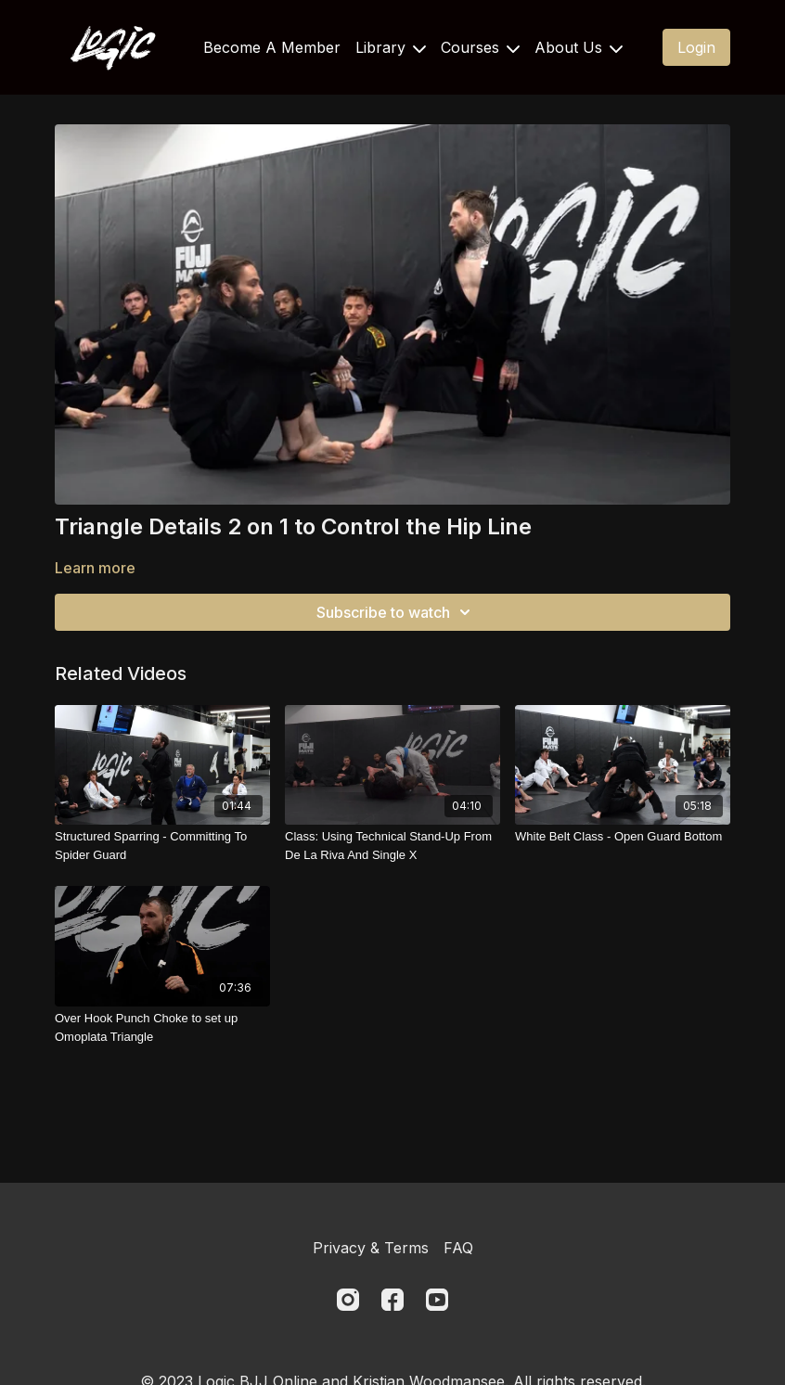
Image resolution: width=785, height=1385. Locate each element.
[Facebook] (392, 1300)
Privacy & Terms (371, 1247)
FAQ (458, 1247)
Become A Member (272, 47)
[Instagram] (348, 1300)
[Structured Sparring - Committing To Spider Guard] (162, 845)
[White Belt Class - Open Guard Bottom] (622, 836)
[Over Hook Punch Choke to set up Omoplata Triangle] (162, 1027)
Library (390, 47)
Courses (480, 47)
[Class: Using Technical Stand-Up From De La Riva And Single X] (392, 845)
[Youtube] (437, 1300)
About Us (578, 47)
